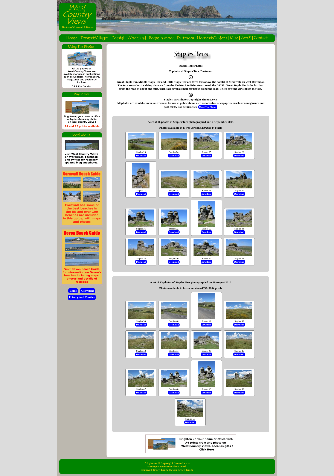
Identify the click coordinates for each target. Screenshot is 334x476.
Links (73, 290)
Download (141, 155)
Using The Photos (207, 107)
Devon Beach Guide (181, 469)
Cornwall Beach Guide (155, 469)
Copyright (87, 290)
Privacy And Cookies (82, 297)
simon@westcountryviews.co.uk (167, 466)
